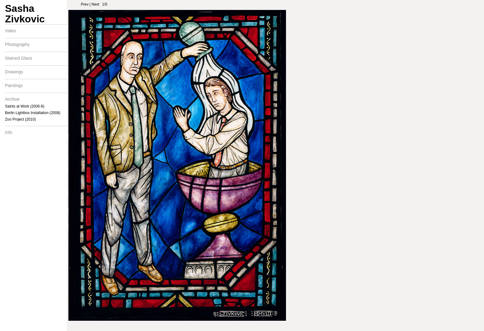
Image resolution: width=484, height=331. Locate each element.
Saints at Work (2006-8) (24, 106)
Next (95, 4)
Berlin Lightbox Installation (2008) (32, 113)
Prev (85, 4)
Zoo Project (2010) (20, 119)
